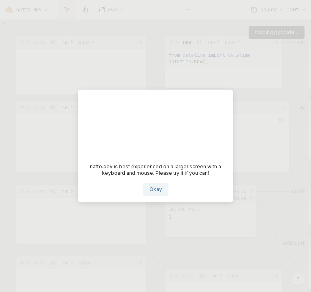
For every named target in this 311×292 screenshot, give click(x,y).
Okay (155, 189)
